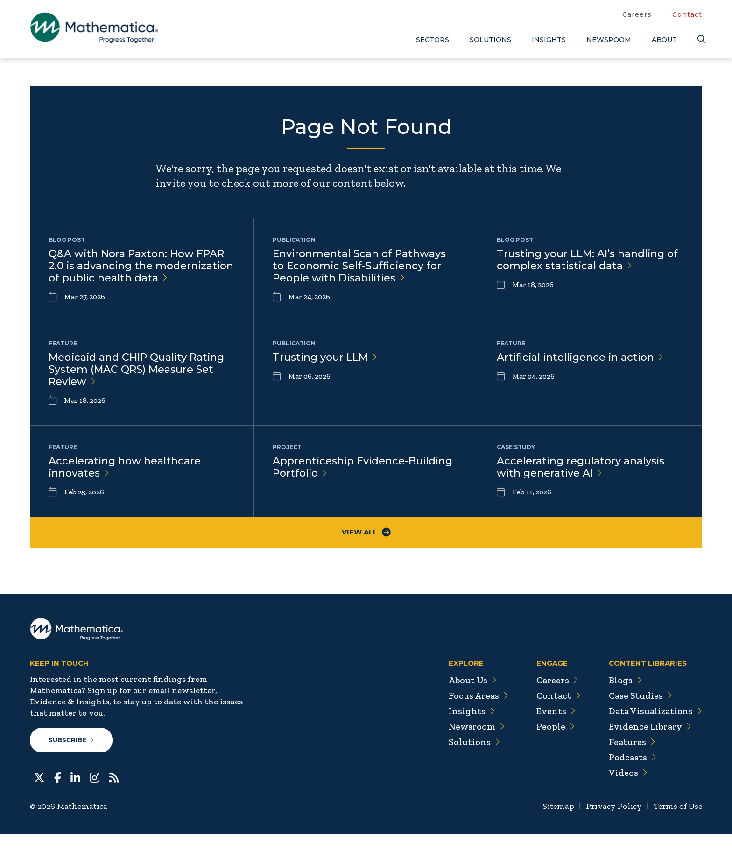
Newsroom (608, 39)
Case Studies (640, 711)
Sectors (432, 39)
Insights (549, 39)
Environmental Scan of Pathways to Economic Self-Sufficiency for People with (359, 266)
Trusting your (325, 371)
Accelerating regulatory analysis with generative (581, 482)
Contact (687, 14)
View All (366, 548)
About (664, 39)
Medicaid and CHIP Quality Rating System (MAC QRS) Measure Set (137, 384)
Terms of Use (677, 822)
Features (631, 758)
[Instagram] (94, 793)
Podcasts (632, 773)
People (554, 742)
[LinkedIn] (75, 793)
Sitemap (557, 822)
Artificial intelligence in (581, 371)
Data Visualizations (655, 727)
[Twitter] (39, 793)
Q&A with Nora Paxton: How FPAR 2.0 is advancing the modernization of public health (137, 272)
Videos (628, 788)
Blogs (625, 696)
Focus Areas (477, 711)
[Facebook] (57, 793)
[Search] (699, 39)
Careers (637, 14)
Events (555, 727)
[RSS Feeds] (114, 793)
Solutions (490, 39)
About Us (471, 696)
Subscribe (71, 756)
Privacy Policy (613, 822)
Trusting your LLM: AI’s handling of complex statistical (588, 260)
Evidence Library (649, 742)
